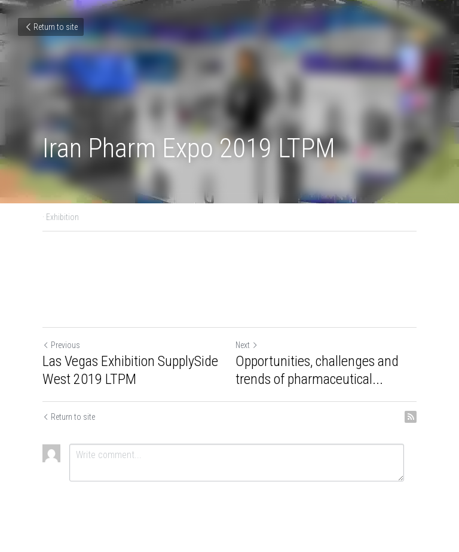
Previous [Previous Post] (61, 345)
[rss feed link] (411, 417)
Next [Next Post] (246, 345)
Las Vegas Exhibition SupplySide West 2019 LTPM (130, 370)
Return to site (51, 27)
